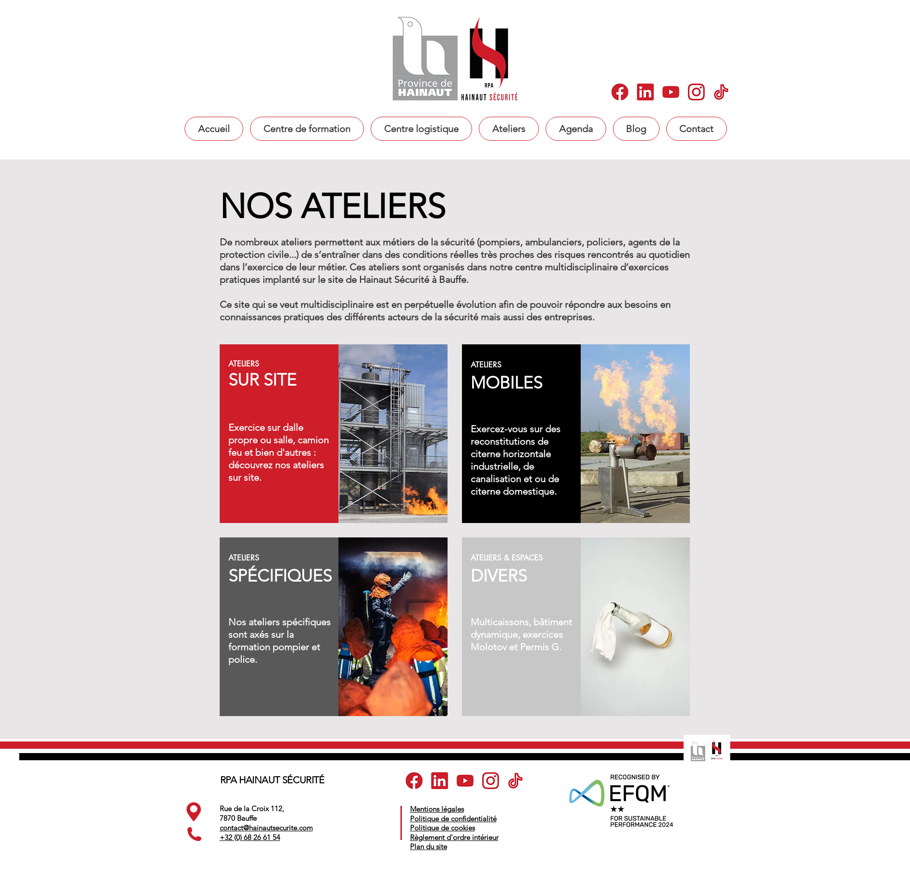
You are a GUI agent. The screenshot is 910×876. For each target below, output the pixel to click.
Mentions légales (437, 809)
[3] (670, 92)
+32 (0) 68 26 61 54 (250, 837)
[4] (696, 92)
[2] (645, 92)
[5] (721, 92)
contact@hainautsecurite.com (266, 827)
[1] (619, 92)
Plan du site (428, 846)
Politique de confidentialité (453, 818)
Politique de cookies (442, 827)
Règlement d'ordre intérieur (454, 837)
